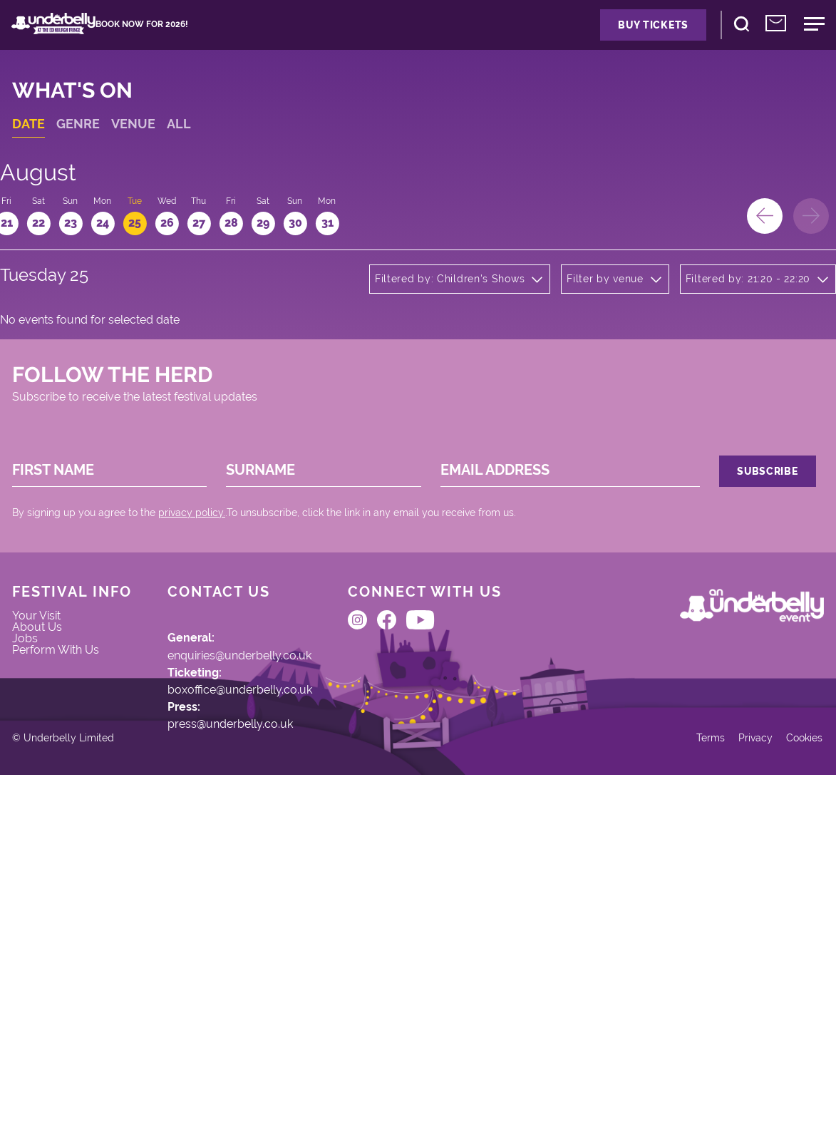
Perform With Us (74, 900)
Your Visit (53, 845)
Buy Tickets (594, 35)
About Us (53, 864)
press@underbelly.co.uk (256, 974)
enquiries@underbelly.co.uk (267, 884)
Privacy (732, 1090)
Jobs (40, 882)
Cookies (787, 1090)
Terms (682, 1090)
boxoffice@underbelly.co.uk (266, 928)
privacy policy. (207, 711)
